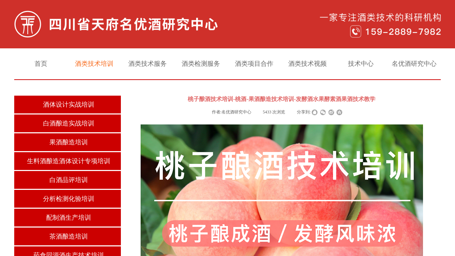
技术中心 (361, 63)
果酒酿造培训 (68, 142)
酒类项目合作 (254, 63)
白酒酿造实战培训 (68, 123)
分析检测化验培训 (68, 198)
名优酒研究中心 (414, 63)
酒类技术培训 (94, 63)
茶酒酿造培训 (68, 236)
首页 (40, 63)
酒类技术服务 (147, 63)
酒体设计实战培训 (68, 104)
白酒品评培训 (68, 179)
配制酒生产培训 (68, 217)
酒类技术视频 (307, 63)
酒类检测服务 (201, 63)
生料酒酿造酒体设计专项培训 (68, 161)
